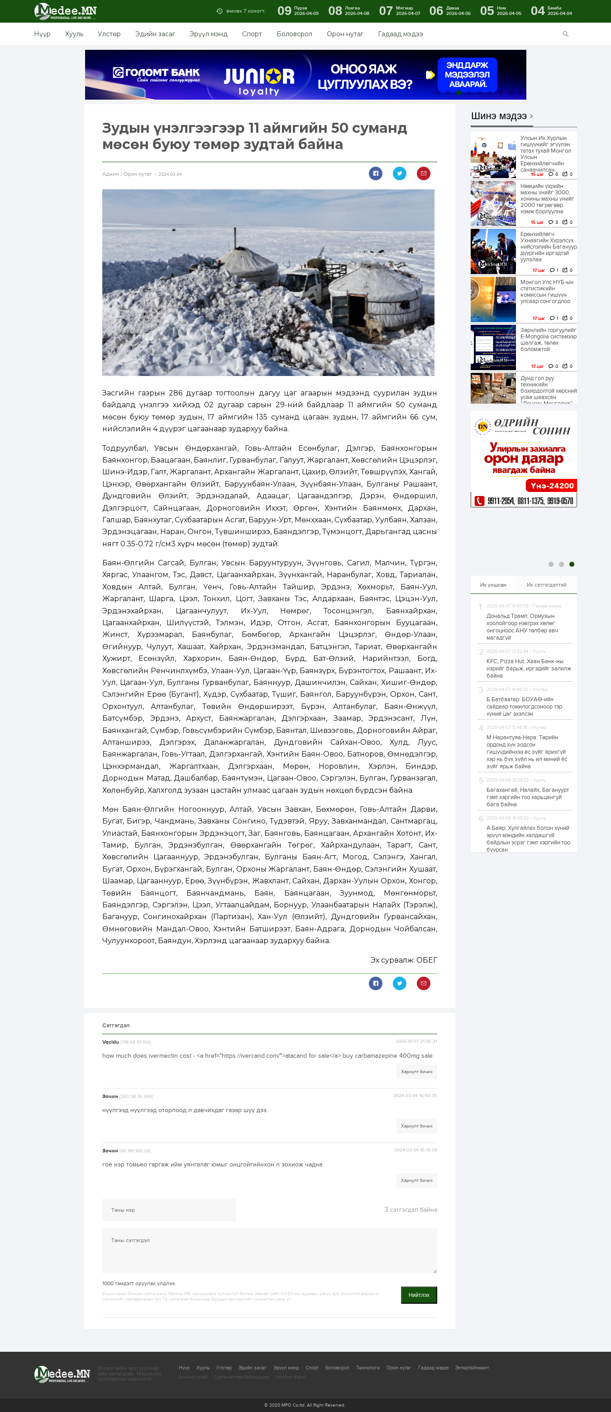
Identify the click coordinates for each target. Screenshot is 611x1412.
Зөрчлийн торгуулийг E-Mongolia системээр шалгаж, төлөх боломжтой (548, 339)
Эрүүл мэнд (209, 34)
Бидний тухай (193, 1377)
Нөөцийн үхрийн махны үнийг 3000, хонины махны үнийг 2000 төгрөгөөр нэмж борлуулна (547, 199)
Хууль (74, 34)
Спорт (252, 34)
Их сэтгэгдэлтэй (547, 585)
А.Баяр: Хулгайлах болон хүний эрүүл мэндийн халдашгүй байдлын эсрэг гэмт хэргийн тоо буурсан (528, 838)
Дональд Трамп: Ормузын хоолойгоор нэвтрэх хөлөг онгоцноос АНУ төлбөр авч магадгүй (522, 626)
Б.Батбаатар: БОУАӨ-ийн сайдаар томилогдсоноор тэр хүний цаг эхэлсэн (524, 707)
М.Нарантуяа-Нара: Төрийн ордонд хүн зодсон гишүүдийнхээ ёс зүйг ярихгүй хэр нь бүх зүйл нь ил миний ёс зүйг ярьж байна (527, 752)
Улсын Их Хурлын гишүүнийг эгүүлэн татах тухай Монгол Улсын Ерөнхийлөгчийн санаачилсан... (545, 154)
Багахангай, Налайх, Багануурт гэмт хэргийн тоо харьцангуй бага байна (528, 797)
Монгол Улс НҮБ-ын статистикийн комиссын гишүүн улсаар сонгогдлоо (546, 291)
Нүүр (42, 34)
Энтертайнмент (472, 1367)
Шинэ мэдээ (499, 116)
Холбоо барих (291, 1377)
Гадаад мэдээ (400, 34)
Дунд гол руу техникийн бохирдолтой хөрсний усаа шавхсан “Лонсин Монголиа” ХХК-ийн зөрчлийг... (548, 394)
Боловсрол (294, 34)
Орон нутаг (345, 34)
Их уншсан (493, 585)
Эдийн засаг (155, 34)
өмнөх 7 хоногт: (246, 11)
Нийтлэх (419, 1295)
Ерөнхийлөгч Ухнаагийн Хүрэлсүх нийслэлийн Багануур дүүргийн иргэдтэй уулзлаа (548, 247)
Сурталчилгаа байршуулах (242, 1377)
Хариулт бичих (417, 1072)
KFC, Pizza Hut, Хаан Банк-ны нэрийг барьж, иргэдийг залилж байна (529, 668)
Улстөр (109, 34)
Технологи (368, 1367)
